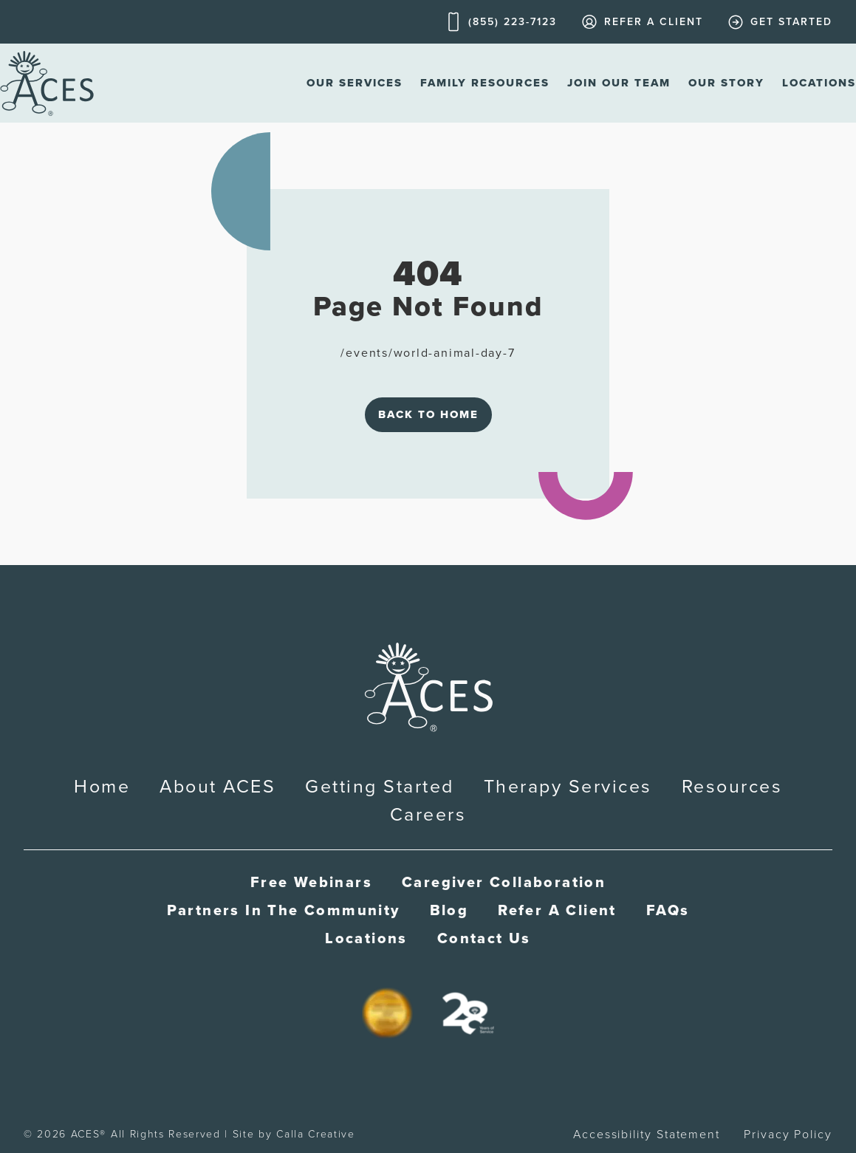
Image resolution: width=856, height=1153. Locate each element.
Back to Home (428, 414)
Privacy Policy (788, 1134)
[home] (47, 83)
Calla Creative (315, 1134)
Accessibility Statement (646, 1134)
